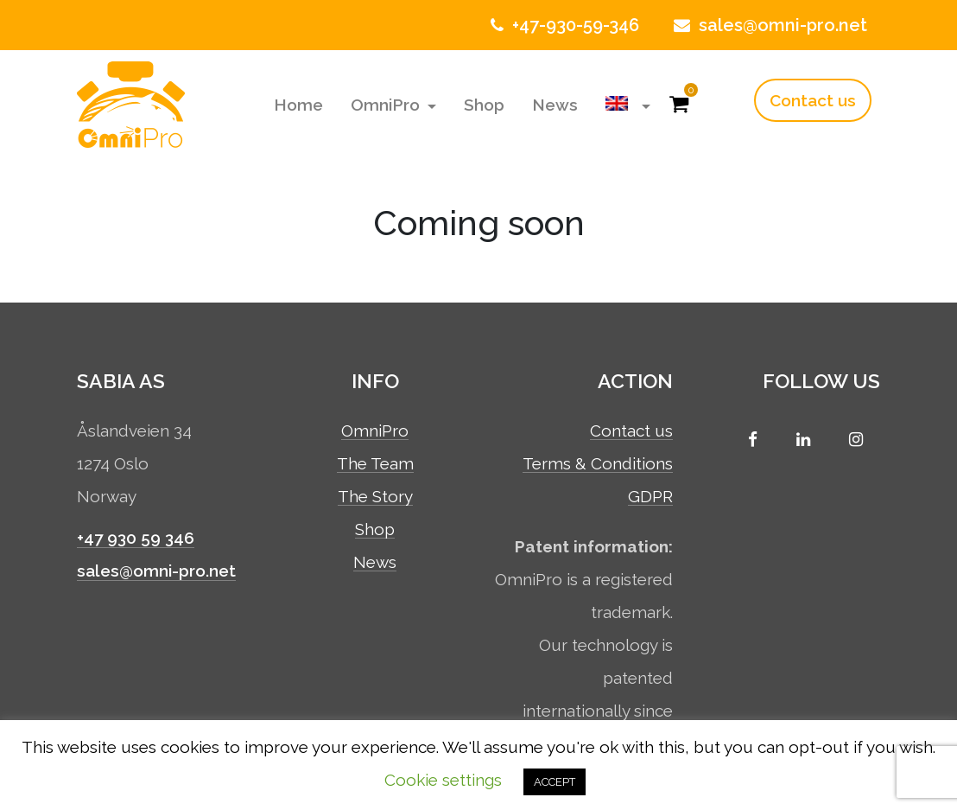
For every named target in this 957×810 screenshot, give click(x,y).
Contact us (813, 100)
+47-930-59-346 (562, 25)
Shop (484, 104)
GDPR (650, 497)
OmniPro (387, 104)
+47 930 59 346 (135, 537)
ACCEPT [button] (554, 781)
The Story (375, 497)
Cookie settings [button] (443, 779)
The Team (375, 464)
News (555, 104)
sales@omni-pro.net (768, 25)
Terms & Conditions (598, 464)
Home (298, 104)
